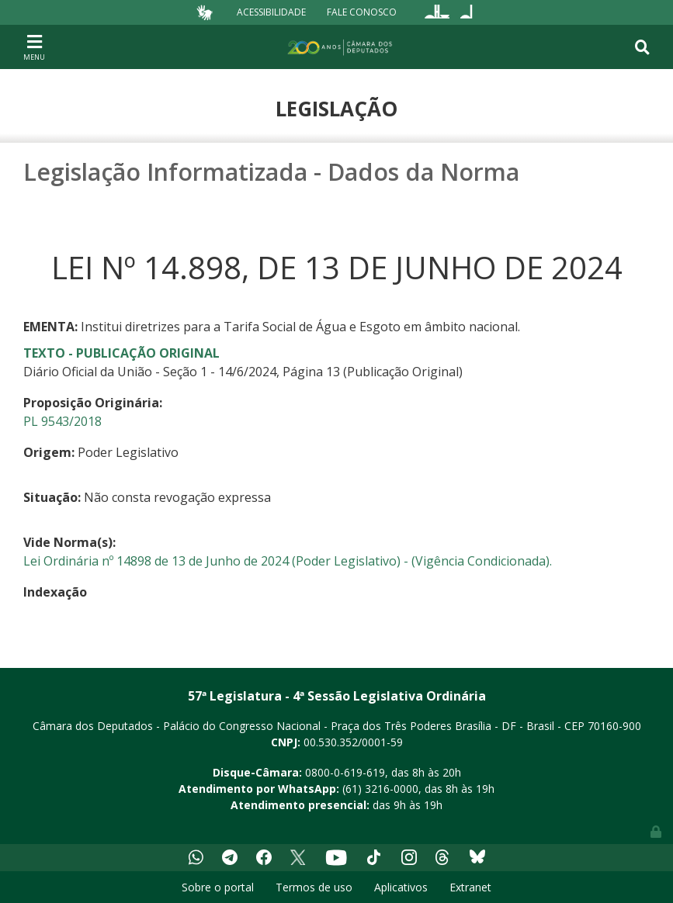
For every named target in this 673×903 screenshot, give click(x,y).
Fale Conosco (362, 12)
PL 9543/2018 (62, 421)
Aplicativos (401, 887)
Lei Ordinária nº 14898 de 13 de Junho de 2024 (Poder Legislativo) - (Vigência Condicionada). (287, 560)
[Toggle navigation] (34, 46)
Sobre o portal (218, 887)
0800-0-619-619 (345, 772)
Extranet (470, 887)
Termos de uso (314, 887)
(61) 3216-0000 (380, 788)
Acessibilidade (271, 12)
